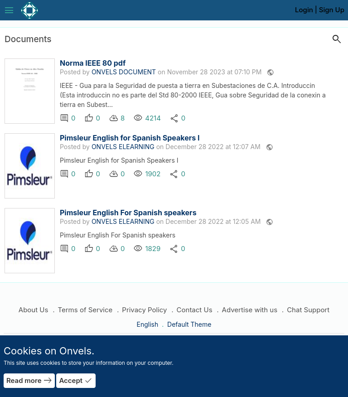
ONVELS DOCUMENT (124, 72)
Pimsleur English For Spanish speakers (128, 212)
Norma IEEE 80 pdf (93, 63)
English (148, 324)
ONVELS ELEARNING (123, 146)
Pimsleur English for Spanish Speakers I (129, 137)
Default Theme (189, 324)
